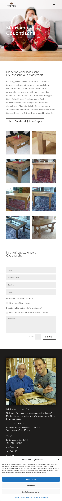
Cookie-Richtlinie (19, 497)
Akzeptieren (31, 479)
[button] (58, 459)
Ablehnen (31, 485)
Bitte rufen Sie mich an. (18, 303)
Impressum (44, 497)
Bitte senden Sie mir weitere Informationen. (27, 312)
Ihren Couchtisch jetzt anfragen (25, 121)
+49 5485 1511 (12, 451)
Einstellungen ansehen (31, 492)
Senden (49, 336)
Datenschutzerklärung (33, 497)
